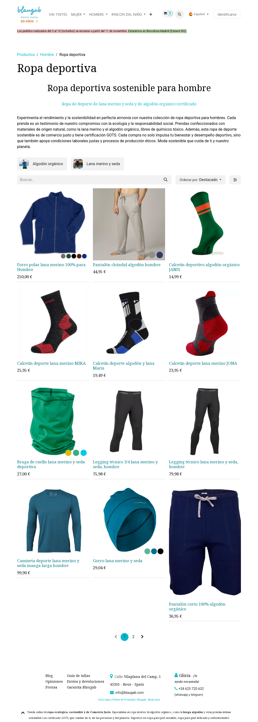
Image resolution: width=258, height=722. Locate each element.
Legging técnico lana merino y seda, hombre (203, 464)
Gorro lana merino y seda (117, 560)
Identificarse (227, 14)
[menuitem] (58, 14)
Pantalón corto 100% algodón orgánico (197, 606)
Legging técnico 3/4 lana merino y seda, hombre (125, 464)
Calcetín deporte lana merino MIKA (51, 363)
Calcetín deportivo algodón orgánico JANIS (204, 267)
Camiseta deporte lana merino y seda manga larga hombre (48, 563)
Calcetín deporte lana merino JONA (203, 363)
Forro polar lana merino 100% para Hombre (51, 267)
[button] (179, 14)
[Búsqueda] (166, 179)
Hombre (47, 54)
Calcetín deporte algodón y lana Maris (124, 366)
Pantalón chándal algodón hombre (127, 265)
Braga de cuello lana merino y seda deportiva (51, 464)
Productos (26, 54)
